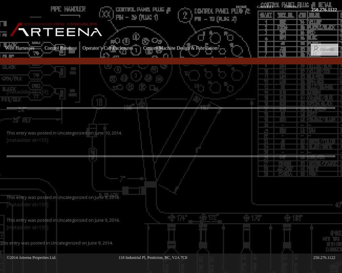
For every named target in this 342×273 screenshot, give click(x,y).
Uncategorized (72, 133)
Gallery (265, 7)
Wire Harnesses (20, 48)
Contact (292, 7)
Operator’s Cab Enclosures (108, 48)
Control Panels (59, 48)
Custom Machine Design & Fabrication (180, 48)
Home (241, 7)
